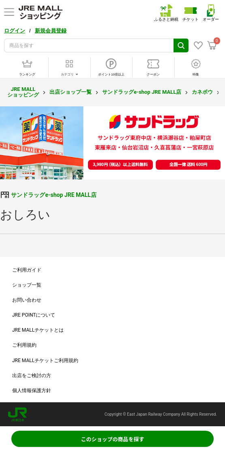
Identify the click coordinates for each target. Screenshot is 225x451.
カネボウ (202, 92)
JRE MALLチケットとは (38, 330)
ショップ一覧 (26, 285)
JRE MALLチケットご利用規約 (45, 360)
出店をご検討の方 (31, 375)
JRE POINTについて (33, 315)
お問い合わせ (26, 300)
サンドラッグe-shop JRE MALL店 (141, 92)
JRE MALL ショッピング (23, 92)
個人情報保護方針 (31, 390)
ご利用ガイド (26, 270)
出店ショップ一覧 (70, 92)
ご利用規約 (24, 345)
